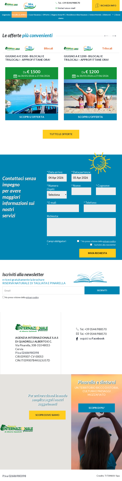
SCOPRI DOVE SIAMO (47, 414)
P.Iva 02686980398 (27, 352)
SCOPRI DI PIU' (97, 407)
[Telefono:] (100, 208)
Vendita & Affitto (19, 15)
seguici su (90, 338)
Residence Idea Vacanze (77, 15)
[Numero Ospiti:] (57, 195)
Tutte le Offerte (61, 134)
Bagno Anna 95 (58, 15)
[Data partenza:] (81, 178)
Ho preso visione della (22, 297)
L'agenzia (6, 15)
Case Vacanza (35, 15)
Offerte (46, 15)
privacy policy (109, 241)
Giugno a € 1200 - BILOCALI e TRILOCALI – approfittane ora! (86, 57)
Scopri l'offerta (31, 117)
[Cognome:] (106, 191)
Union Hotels (95, 15)
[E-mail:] (63, 208)
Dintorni (107, 15)
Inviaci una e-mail (65, 8)
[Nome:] (81, 191)
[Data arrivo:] (57, 178)
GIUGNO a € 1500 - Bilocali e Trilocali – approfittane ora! (27, 57)
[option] (31, 83)
